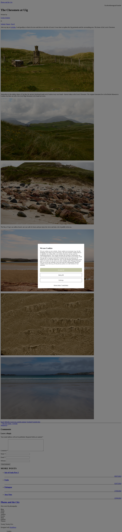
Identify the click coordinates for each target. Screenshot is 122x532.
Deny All (61, 275)
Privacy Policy (57, 285)
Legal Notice (65, 285)
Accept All (61, 270)
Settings (61, 280)
